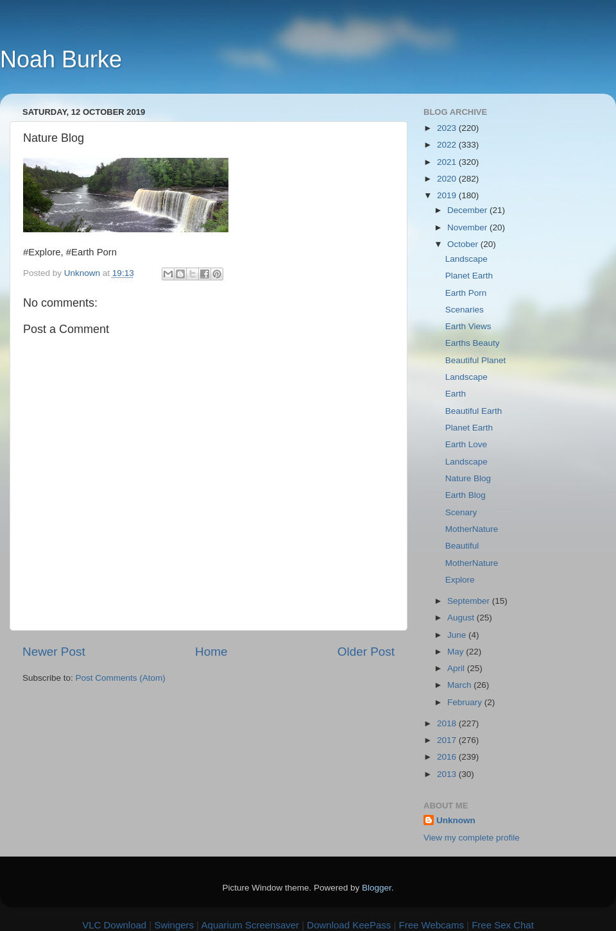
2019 (448, 195)
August (462, 617)
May (456, 651)
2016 (448, 757)
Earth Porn (466, 293)
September (469, 601)
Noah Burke (61, 59)
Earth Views (468, 326)
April (457, 668)
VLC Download (114, 924)
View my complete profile (472, 837)
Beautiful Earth (473, 411)
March (460, 685)
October (464, 244)
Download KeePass (349, 924)
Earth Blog (465, 495)
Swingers (174, 924)
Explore (460, 580)
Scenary (461, 512)
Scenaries (464, 309)
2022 (448, 144)
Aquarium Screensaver (250, 924)
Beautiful (462, 546)
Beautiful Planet (475, 360)
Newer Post (53, 651)
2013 (448, 774)
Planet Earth (469, 275)
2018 (448, 723)
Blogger (376, 888)
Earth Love (466, 444)
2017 (448, 740)
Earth (455, 393)
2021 (448, 162)
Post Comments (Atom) (121, 678)
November (468, 227)
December (468, 210)
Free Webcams (431, 924)
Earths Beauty (472, 343)
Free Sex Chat (503, 924)
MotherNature (472, 529)
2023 (448, 128)
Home (211, 651)
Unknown (455, 820)
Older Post (366, 651)
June (457, 635)
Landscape (466, 259)
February (465, 702)
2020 (448, 179)
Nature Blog (468, 478)
